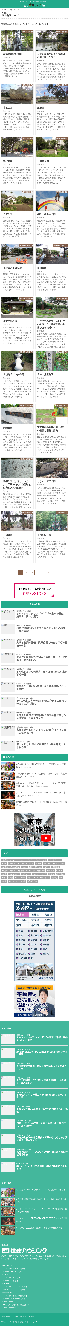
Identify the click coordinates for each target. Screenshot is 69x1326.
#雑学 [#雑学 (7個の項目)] (4, 881)
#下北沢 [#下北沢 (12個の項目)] (21, 864)
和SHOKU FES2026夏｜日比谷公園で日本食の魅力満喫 (34, 804)
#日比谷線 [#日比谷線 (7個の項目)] (41, 871)
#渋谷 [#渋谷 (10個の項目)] (23, 878)
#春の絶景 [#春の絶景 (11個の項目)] (50, 871)
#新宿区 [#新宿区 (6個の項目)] (13, 871)
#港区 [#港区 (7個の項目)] (30, 878)
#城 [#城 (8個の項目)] (40, 867)
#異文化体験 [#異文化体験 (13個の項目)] (44, 878)
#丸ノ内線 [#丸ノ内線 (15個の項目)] (47, 864)
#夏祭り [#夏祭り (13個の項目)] (46, 867)
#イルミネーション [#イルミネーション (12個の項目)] (17, 860)
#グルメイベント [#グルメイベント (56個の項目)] (40, 860)
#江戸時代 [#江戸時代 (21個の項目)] (60, 874)
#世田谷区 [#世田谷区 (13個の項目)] (29, 864)
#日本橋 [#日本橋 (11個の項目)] (21, 871)
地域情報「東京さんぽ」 (21, 1322)
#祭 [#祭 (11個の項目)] (60, 878)
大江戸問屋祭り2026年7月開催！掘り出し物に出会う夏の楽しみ (34, 776)
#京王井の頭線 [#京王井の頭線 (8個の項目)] (58, 864)
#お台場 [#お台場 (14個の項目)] (5, 860)
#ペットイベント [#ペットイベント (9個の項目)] (55, 860)
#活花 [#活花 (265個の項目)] (10, 878)
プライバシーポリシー (19, 1316)
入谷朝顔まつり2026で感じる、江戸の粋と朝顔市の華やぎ (33, 766)
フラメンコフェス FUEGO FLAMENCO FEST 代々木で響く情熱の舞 (33, 795)
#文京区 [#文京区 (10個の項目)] (5, 871)
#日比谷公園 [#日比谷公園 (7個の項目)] (30, 871)
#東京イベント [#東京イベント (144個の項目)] (13, 874)
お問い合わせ (6, 1316)
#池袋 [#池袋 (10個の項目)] (4, 878)
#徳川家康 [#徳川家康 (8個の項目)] (55, 867)
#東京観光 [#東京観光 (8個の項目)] (36, 874)
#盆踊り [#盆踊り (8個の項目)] (54, 878)
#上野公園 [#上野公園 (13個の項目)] (12, 864)
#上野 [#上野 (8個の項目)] (4, 864)
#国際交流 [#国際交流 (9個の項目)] (33, 867)
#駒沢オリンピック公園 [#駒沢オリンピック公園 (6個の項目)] (17, 881)
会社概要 (32, 1316)
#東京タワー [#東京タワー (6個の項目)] (25, 874)
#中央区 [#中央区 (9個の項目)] (38, 864)
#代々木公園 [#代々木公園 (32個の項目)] (14, 867)
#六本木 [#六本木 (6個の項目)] (24, 867)
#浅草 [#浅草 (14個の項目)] (17, 878)
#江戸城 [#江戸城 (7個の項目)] (51, 874)
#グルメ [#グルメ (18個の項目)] (29, 860)
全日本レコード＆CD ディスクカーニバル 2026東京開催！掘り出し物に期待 (33, 785)
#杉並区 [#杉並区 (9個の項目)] (59, 871)
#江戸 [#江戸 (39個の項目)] (44, 874)
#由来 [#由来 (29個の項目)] (36, 878)
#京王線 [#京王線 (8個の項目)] (5, 867)
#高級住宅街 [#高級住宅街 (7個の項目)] (32, 881)
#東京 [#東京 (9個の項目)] (4, 874)
